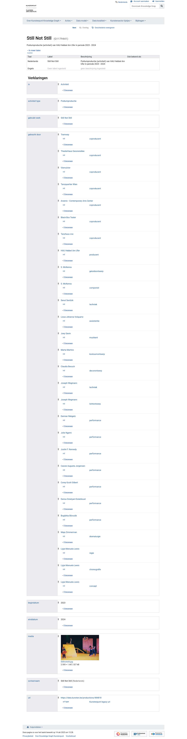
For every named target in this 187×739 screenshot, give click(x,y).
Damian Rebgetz (68, 416)
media (31, 636)
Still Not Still (66, 118)
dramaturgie (94, 536)
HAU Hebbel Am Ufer (70, 250)
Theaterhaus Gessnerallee (72, 151)
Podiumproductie (68, 101)
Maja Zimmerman (69, 532)
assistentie (94, 321)
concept (93, 586)
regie (91, 553)
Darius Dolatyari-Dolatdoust (73, 499)
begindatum (33, 603)
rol (64, 139)
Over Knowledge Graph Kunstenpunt (49, 736)
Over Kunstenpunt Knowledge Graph (43, 21)
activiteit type (34, 101)
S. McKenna (66, 267)
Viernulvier (65, 168)
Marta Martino (67, 350)
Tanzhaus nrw (67, 234)
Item (74, 28)
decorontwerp (95, 371)
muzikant (93, 337)
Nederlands (122, 2)
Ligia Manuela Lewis (70, 549)
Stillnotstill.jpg (67, 662)
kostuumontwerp (97, 354)
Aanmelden (159, 1)
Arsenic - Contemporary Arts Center (77, 201)
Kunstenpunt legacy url (99, 702)
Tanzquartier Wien (69, 184)
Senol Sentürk (67, 300)
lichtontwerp (95, 404)
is (29, 84)
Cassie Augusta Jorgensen (73, 466)
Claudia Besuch (68, 366)
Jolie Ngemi (66, 433)
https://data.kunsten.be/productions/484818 (81, 698)
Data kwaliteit (98, 21)
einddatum (33, 619)
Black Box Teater (68, 217)
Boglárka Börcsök (69, 515)
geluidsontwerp (96, 271)
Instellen (30, 53)
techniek (93, 304)
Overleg (86, 28)
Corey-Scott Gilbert (69, 482)
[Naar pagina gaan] (161, 6)
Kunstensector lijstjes (120, 21)
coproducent (95, 139)
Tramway (65, 134)
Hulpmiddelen (35, 727)
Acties (68, 21)
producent (94, 254)
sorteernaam (34, 681)
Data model (81, 21)
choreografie (95, 569)
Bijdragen (140, 21)
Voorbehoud (71, 736)
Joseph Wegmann (69, 383)
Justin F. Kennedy (69, 449)
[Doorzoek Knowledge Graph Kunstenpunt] (144, 6)
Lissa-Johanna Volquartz (72, 317)
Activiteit (65, 84)
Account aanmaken (141, 1)
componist (94, 288)
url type (66, 702)
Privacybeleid (28, 736)
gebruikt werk (34, 118)
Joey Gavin (66, 333)
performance (95, 420)
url (29, 698)
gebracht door (34, 134)
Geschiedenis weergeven (104, 28)
